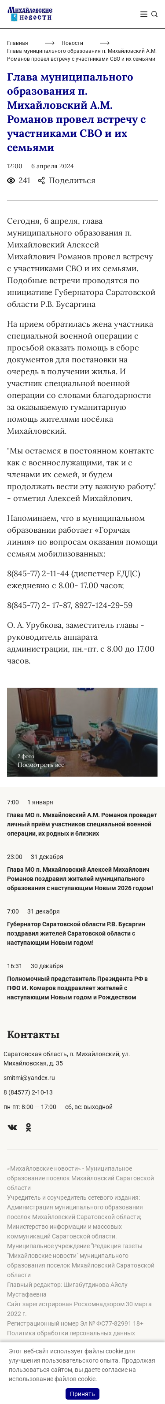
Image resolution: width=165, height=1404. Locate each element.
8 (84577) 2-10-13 (28, 1092)
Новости (72, 43)
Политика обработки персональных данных (71, 1333)
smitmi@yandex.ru (29, 1077)
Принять (82, 1393)
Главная (17, 43)
